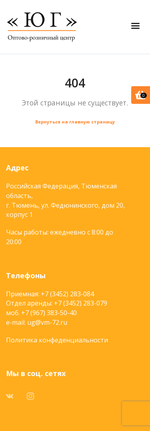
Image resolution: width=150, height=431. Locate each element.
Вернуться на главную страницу (75, 122)
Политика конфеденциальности (57, 340)
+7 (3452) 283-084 (67, 293)
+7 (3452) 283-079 (80, 303)
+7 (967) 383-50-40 (49, 312)
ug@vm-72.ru (47, 322)
